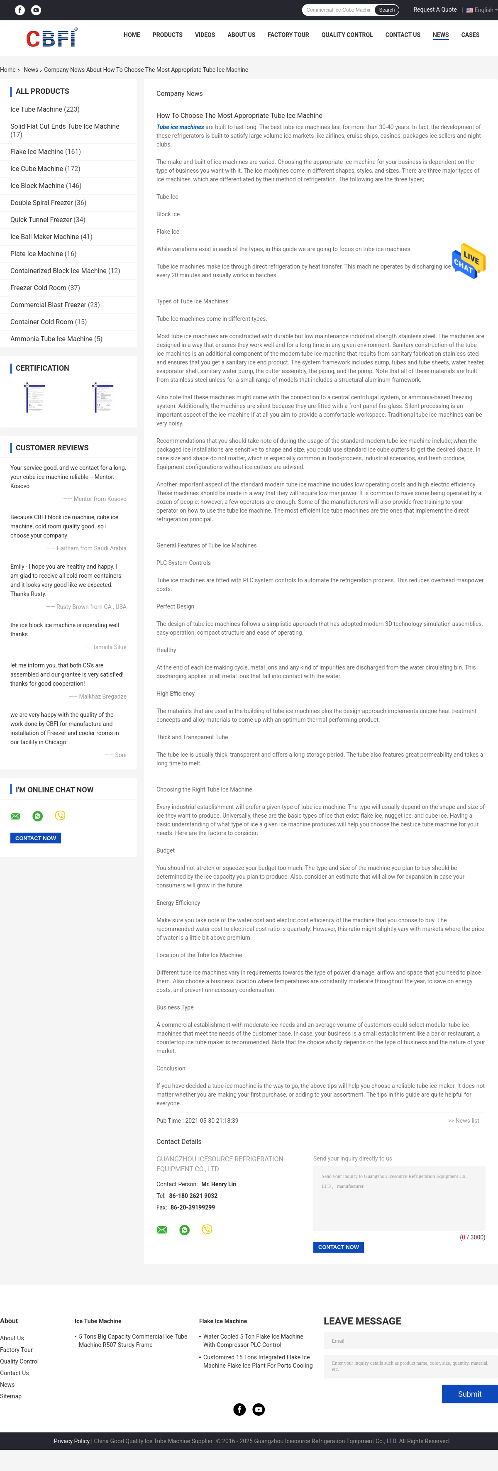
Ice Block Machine (37, 186)
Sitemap (11, 1396)
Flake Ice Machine (36, 152)
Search (387, 10)
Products (168, 35)
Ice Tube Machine (36, 109)
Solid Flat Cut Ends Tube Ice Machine (65, 126)
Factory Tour (288, 35)
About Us (241, 35)
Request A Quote (434, 9)
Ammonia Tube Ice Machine (51, 339)
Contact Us (403, 35)
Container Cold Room (41, 322)
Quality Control (347, 35)
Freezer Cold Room (38, 288)
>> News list (463, 1120)
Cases (470, 35)
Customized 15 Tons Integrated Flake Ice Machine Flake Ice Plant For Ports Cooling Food (258, 1362)
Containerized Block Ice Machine (58, 271)
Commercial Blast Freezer (48, 305)
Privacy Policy (72, 1441)
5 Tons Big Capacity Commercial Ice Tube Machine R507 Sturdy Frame (133, 1340)
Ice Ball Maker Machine (44, 237)
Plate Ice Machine (36, 254)
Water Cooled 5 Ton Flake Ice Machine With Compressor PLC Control (253, 1340)
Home (132, 35)
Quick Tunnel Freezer (41, 220)
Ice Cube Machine (36, 169)
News (441, 35)
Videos (205, 35)
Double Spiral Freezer (41, 203)
